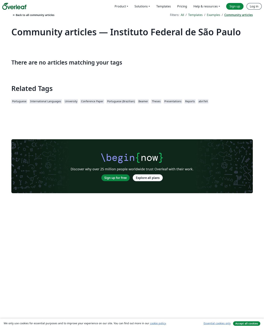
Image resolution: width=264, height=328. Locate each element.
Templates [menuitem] (163, 6)
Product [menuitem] (120, 6)
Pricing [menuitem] (182, 6)
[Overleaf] (14, 6)
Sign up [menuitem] (235, 6)
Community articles (238, 15)
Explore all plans (148, 178)
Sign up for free (115, 178)
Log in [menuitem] (254, 6)
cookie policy (158, 323)
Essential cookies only (217, 323)
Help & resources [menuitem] (205, 6)
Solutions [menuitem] (141, 6)
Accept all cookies (246, 323)
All (182, 15)
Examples (213, 15)
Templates (195, 15)
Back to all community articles (33, 15)
